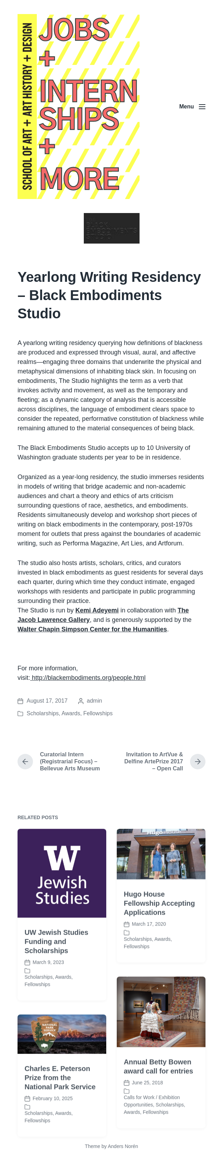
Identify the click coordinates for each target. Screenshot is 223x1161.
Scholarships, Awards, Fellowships (70, 713)
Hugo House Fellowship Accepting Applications (159, 935)
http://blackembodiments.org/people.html (88, 677)
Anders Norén (123, 1146)
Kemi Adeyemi (97, 610)
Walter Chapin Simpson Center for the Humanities (92, 629)
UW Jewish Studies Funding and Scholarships (56, 973)
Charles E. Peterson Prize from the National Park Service (60, 1109)
